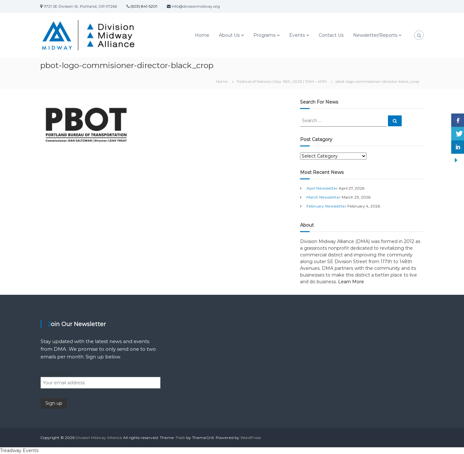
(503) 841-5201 (143, 6)
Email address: (57, 373)
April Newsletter (322, 188)
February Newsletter (326, 206)
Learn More (351, 282)
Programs (264, 35)
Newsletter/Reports (375, 35)
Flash (180, 437)
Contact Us (331, 35)
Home (202, 35)
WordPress (250, 437)
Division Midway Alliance (98, 437)
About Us (229, 35)
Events (297, 35)
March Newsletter (323, 197)
